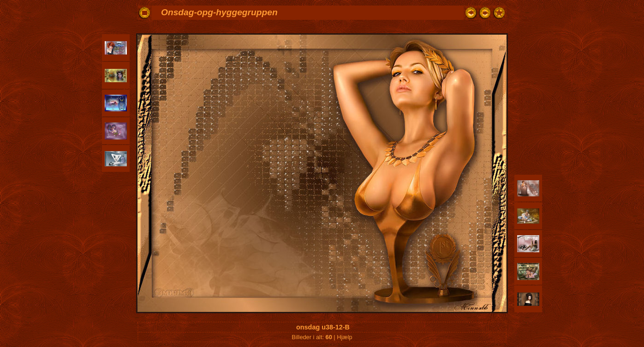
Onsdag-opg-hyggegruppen (219, 12)
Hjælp (344, 337)
